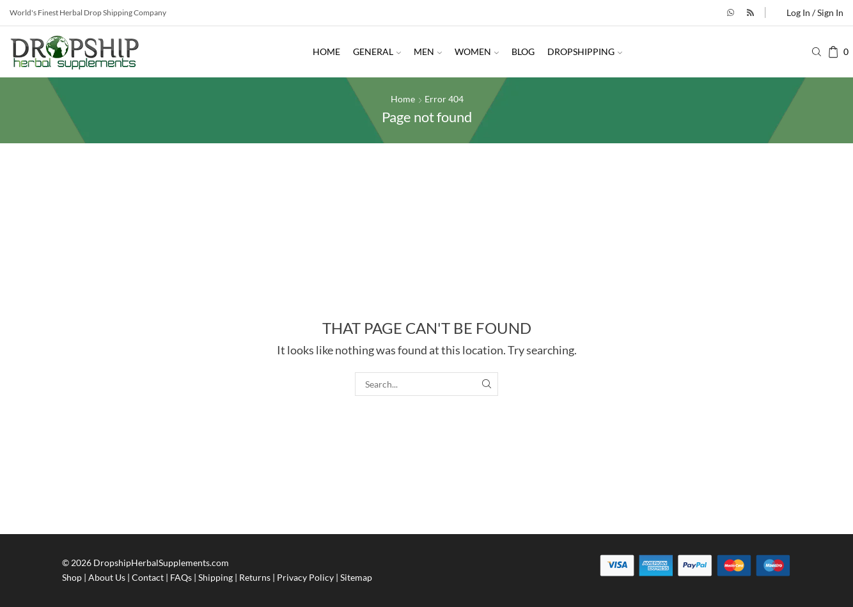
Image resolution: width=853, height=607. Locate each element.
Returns (254, 577)
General (377, 51)
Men (428, 51)
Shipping (215, 577)
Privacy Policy (305, 577)
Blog (523, 51)
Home (326, 51)
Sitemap (356, 577)
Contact (148, 577)
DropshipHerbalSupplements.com (161, 562)
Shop (72, 577)
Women (477, 51)
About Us (106, 577)
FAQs (181, 577)
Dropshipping (584, 51)
